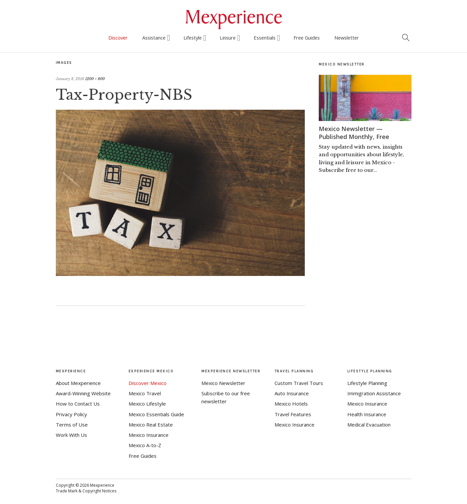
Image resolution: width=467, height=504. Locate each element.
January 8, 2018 (70, 78)
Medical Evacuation (369, 424)
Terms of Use (72, 424)
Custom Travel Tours (299, 383)
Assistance (154, 37)
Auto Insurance (292, 393)
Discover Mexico (148, 383)
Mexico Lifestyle (147, 403)
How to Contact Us (78, 403)
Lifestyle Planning (367, 383)
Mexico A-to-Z (145, 445)
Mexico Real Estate (151, 424)
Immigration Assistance (374, 393)
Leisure (228, 37)
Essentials (265, 37)
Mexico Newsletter (223, 383)
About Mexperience (78, 383)
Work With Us (71, 435)
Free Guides (306, 37)
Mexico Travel (145, 393)
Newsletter (346, 37)
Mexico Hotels (291, 403)
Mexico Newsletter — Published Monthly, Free (354, 132)
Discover (118, 37)
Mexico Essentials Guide (156, 414)
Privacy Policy (71, 414)
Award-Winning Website (83, 393)
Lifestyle (192, 37)
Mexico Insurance (149, 435)
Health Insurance (366, 414)
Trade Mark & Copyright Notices (86, 491)
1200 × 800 (95, 78)
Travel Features (293, 414)
